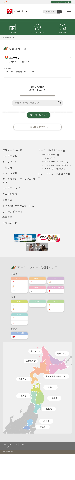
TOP (4, 49)
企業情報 (12, 44)
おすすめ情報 (37, 30)
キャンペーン (62, 30)
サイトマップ (8, 474)
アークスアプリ (48, 182)
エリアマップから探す (61, 139)
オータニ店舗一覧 (37, 116)
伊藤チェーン (21, 342)
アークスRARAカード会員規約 (53, 192)
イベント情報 (9, 197)
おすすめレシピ (11, 212)
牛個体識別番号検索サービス (18, 229)
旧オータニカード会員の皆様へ (54, 199)
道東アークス (57, 305)
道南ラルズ (38, 305)
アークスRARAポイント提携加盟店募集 (56, 189)
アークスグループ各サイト (57, 2)
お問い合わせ (9, 247)
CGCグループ (21, 474)
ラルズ (19, 305)
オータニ (20, 360)
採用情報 (62, 44)
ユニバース (20, 328)
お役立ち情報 (9, 217)
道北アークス (39, 314)
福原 (54, 314)
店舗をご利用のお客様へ (17, 49)
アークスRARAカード (51, 174)
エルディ (20, 314)
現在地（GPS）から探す (13, 139)
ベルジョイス (21, 333)
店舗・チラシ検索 (12, 30)
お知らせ (7, 191)
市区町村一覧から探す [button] (37, 139)
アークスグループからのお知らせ (18, 204)
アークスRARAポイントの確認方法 (55, 185)
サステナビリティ (37, 44)
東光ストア (20, 310)
